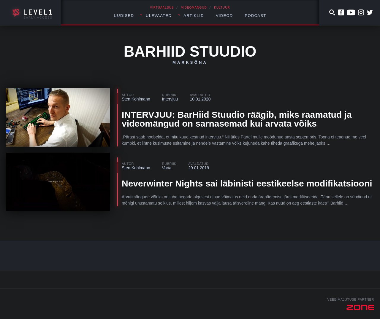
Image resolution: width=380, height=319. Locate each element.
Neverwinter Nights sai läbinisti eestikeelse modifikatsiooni (247, 183)
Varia (167, 167)
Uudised (124, 15)
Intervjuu (170, 99)
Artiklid (193, 15)
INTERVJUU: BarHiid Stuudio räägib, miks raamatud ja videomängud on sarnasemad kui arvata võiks (237, 119)
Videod (224, 15)
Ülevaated (159, 15)
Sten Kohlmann (136, 99)
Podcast (255, 15)
